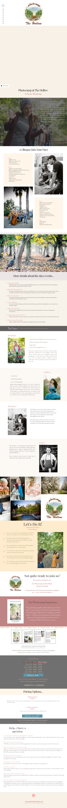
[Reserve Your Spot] (32, 716)
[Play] (1, 85)
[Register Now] (33, 675)
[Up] (33, 795)
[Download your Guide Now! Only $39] (33, 646)
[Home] (3, 5)
